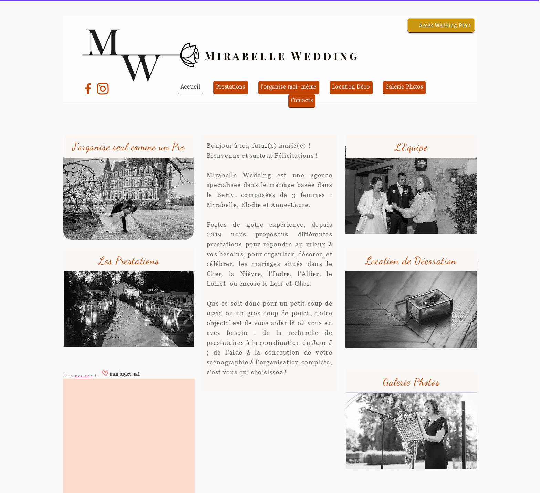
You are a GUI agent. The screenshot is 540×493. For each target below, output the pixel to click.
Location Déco (351, 87)
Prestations (230, 87)
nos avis (84, 375)
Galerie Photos (404, 87)
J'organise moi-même (288, 87)
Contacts (302, 100)
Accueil (190, 87)
